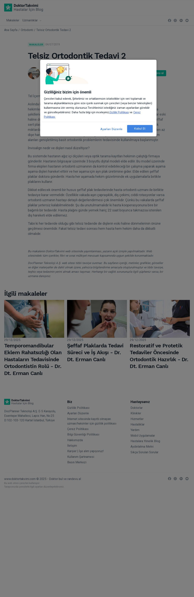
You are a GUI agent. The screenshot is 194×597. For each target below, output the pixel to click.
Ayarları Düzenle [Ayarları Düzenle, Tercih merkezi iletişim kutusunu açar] (111, 129)
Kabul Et (140, 128)
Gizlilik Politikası (119, 112)
